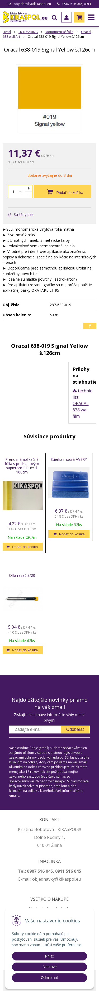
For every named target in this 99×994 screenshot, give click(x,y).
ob (34, 879)
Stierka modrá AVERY (69, 459)
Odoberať (75, 729)
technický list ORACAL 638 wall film (84, 403)
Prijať (49, 956)
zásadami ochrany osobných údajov (36, 757)
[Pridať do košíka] (62, 191)
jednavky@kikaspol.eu (59, 879)
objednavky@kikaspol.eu (32, 4)
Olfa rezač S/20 (22, 575)
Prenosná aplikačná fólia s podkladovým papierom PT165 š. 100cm (22, 466)
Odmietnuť (49, 978)
